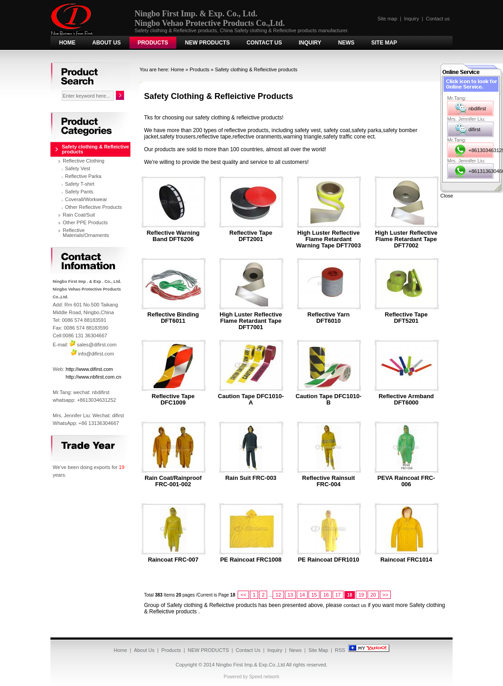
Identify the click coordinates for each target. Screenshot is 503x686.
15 (314, 594)
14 (302, 594)
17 (338, 594)
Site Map (384, 42)
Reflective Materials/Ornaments (86, 232)
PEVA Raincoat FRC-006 (406, 481)
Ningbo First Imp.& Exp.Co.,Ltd (250, 664)
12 (278, 594)
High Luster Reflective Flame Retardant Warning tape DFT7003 (328, 239)
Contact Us (264, 42)
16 (326, 594)
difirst (474, 129)
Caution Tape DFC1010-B (329, 399)
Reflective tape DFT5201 (406, 317)
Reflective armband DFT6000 (406, 399)
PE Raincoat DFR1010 (328, 560)
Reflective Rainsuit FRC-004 (328, 481)
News (346, 42)
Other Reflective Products (93, 207)
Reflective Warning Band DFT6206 (173, 236)
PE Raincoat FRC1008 (250, 560)
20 (373, 594)
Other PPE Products (85, 222)
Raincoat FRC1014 (406, 560)
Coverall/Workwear (86, 199)
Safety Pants (79, 191)
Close (446, 195)
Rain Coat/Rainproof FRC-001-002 (173, 481)
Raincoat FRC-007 (173, 560)
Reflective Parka (83, 176)
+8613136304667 (480, 171)
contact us (355, 605)
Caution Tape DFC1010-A (251, 399)
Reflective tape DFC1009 (173, 399)
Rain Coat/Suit (79, 214)
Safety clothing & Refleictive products (256, 69)
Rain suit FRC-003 (251, 478)
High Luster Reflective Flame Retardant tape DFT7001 (250, 321)
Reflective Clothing (84, 160)
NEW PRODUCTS (207, 42)
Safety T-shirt (80, 184)
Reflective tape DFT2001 (250, 236)
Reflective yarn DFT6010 (329, 317)
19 (361, 594)
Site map (387, 18)
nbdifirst (477, 108)
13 (290, 594)
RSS (340, 650)
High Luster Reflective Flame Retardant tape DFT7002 (406, 239)
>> (385, 594)
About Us (106, 42)
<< (243, 594)
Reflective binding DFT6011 (173, 317)
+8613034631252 (480, 150)
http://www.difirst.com (89, 369)
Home (67, 42)
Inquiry (411, 18)
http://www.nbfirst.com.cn (93, 377)
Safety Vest (77, 168)
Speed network (264, 676)
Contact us (438, 18)
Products (153, 42)
